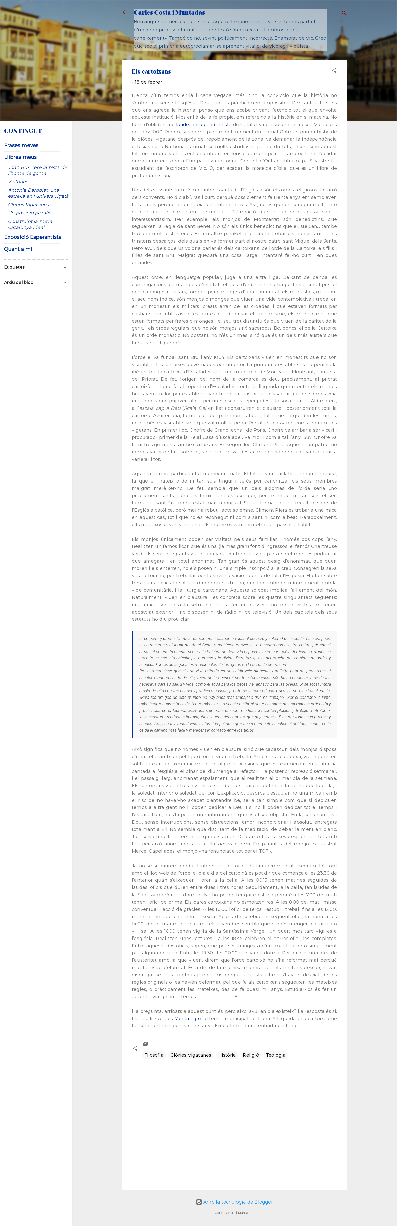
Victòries (18, 181)
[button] (334, 71)
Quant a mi (18, 249)
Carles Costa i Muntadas (169, 12)
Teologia (276, 1055)
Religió (251, 1055)
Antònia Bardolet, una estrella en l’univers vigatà (38, 193)
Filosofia (154, 1055)
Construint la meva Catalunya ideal (30, 224)
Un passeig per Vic (29, 213)
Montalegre (187, 1018)
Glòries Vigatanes (190, 1055)
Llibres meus (20, 157)
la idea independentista (204, 124)
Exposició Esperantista (33, 237)
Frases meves (21, 145)
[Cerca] (344, 13)
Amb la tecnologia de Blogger (234, 1202)
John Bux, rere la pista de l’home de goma (37, 170)
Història (227, 1055)
